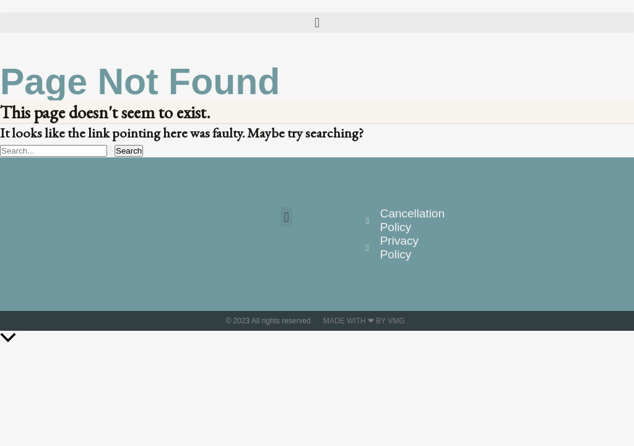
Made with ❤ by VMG (364, 321)
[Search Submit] (111, 151)
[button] (317, 22)
